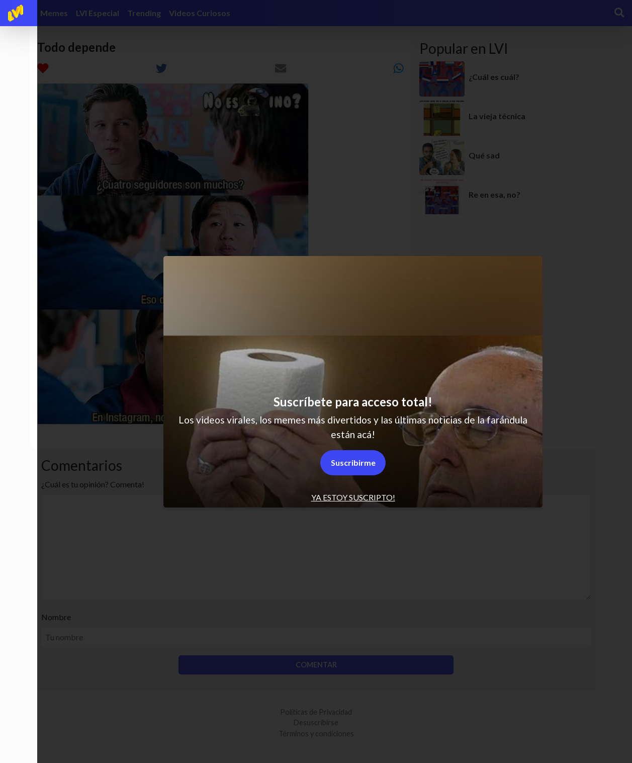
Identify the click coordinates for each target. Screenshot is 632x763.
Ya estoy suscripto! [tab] (353, 497)
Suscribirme (353, 462)
